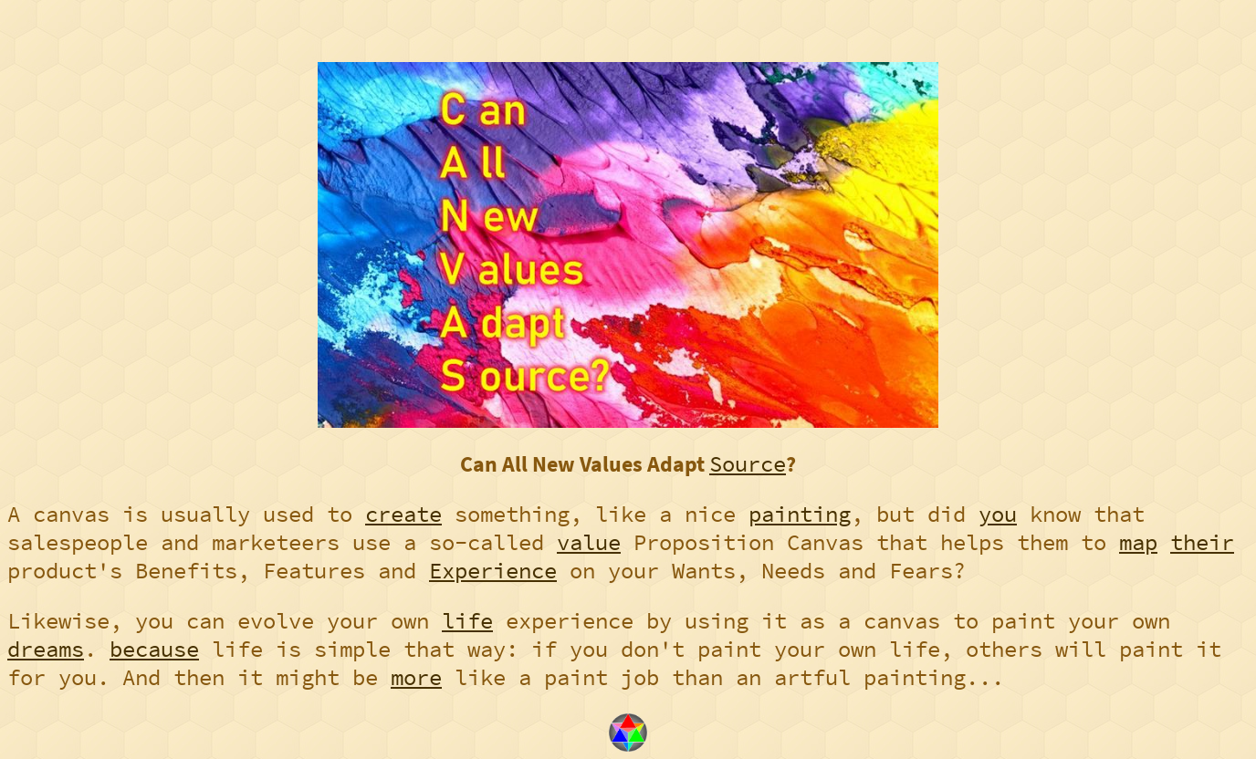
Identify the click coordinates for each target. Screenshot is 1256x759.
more (416, 677)
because (154, 649)
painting (799, 514)
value (589, 542)
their (1202, 542)
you (998, 514)
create (403, 514)
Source (747, 464)
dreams (45, 649)
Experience (493, 570)
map (1138, 542)
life (467, 621)
